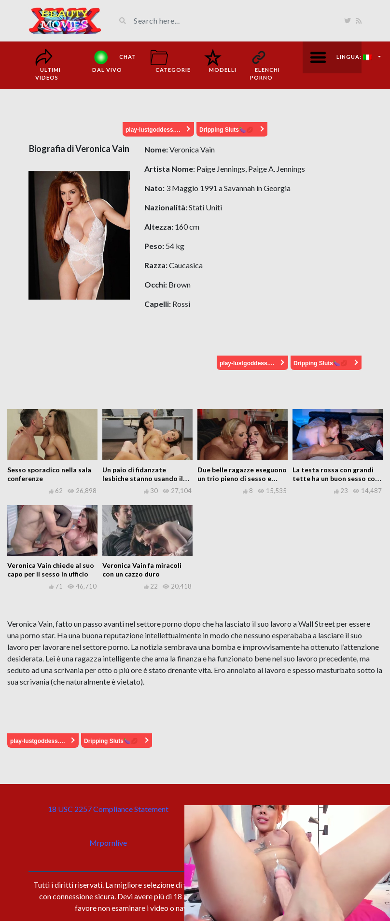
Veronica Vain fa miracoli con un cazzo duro (141, 569)
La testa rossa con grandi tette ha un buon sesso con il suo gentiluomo (335, 478)
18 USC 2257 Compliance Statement (108, 808)
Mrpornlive (108, 842)
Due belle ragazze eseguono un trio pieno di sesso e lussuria (242, 478)
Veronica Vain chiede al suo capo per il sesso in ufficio (50, 569)
